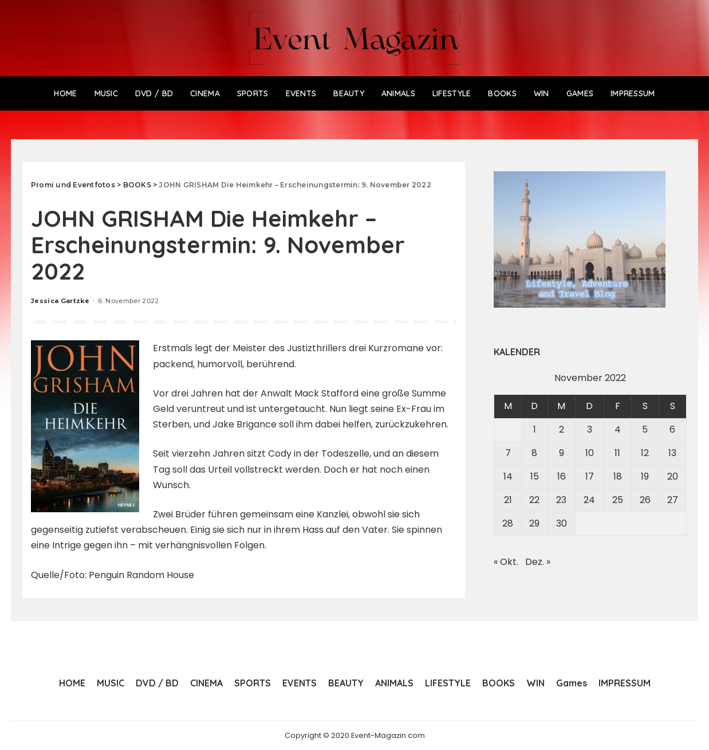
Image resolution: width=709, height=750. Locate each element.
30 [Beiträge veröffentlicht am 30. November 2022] (561, 523)
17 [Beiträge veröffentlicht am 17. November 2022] (589, 476)
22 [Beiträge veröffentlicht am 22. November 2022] (534, 499)
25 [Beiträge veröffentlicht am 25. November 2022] (617, 499)
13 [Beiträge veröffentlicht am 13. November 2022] (672, 453)
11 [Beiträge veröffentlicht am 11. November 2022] (617, 453)
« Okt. (506, 561)
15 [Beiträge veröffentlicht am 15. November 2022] (534, 476)
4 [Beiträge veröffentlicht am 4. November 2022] (618, 429)
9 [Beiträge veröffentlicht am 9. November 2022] (561, 453)
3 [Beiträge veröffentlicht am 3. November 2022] (589, 429)
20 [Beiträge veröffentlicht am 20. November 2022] (672, 476)
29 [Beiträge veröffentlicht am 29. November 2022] (534, 523)
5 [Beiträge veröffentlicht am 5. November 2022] (645, 429)
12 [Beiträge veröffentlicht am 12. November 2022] (645, 453)
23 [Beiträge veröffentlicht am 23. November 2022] (561, 499)
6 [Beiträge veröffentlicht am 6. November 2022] (672, 429)
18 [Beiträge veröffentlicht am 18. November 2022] (617, 476)
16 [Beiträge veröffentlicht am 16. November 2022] (561, 476)
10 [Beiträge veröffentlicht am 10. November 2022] (589, 453)
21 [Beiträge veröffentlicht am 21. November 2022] (508, 499)
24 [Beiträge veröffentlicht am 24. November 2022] (589, 499)
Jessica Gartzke (60, 301)
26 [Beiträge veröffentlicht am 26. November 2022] (645, 499)
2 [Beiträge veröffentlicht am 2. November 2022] (561, 429)
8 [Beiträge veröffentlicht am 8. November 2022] (534, 453)
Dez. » (537, 561)
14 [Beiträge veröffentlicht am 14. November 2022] (508, 476)
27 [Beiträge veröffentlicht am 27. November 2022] (672, 499)
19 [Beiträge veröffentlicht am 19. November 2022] (645, 476)
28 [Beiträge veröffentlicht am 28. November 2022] (507, 523)
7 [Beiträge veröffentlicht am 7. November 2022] (508, 453)
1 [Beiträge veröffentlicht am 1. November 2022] (534, 429)
